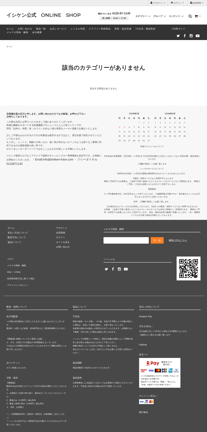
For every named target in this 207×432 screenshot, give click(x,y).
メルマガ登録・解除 (17, 32)
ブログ (9, 258)
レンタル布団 (78, 28)
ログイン (178, 2)
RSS (8, 267)
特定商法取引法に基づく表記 (21, 272)
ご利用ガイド (178, 28)
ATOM (16, 267)
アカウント (158, 2)
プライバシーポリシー (17, 277)
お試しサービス (58, 28)
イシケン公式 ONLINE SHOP (43, 15)
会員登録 (197, 2)
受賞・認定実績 (122, 28)
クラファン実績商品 (100, 28)
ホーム (10, 28)
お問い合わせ (25, 28)
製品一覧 (41, 28)
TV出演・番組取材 (145, 28)
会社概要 (37, 32)
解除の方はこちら (178, 240)
